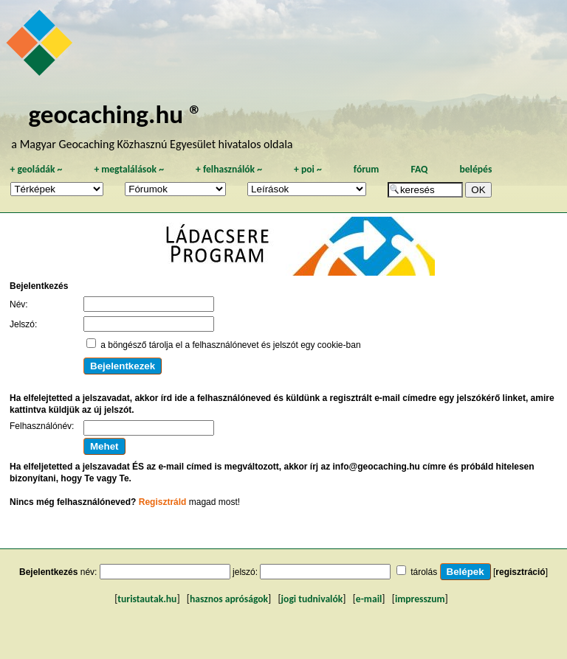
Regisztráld (163, 502)
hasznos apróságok (229, 599)
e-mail (369, 599)
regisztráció (520, 572)
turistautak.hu (146, 599)
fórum (366, 169)
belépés (475, 169)
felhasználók (229, 169)
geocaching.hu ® (115, 114)
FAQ (418, 169)
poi (308, 169)
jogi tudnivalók (312, 599)
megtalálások (129, 169)
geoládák (36, 169)
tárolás (423, 572)
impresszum (420, 599)
